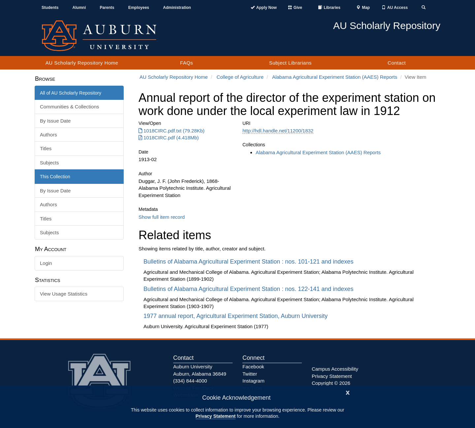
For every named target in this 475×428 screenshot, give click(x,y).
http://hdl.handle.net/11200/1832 (277, 130)
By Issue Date (55, 121)
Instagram (253, 381)
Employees (138, 7)
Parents (107, 7)
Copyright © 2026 (331, 383)
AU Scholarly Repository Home (82, 63)
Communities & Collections (69, 106)
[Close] (348, 391)
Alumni (79, 7)
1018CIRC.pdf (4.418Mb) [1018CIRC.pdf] (169, 137)
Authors (48, 134)
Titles (45, 148)
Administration (177, 7)
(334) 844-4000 (190, 381)
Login (46, 263)
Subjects (49, 162)
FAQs (186, 63)
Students (50, 7)
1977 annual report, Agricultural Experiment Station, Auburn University (236, 316)
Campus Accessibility (335, 369)
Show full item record (162, 217)
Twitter (249, 374)
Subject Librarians (290, 63)
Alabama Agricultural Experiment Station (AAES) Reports (334, 77)
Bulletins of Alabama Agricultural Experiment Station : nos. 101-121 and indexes (249, 261)
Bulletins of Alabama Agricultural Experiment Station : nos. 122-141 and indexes (249, 289)
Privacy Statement (216, 416)
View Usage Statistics (63, 294)
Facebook (253, 366)
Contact (397, 63)
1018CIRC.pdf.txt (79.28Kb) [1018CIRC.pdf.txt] (172, 130)
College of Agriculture (240, 77)
